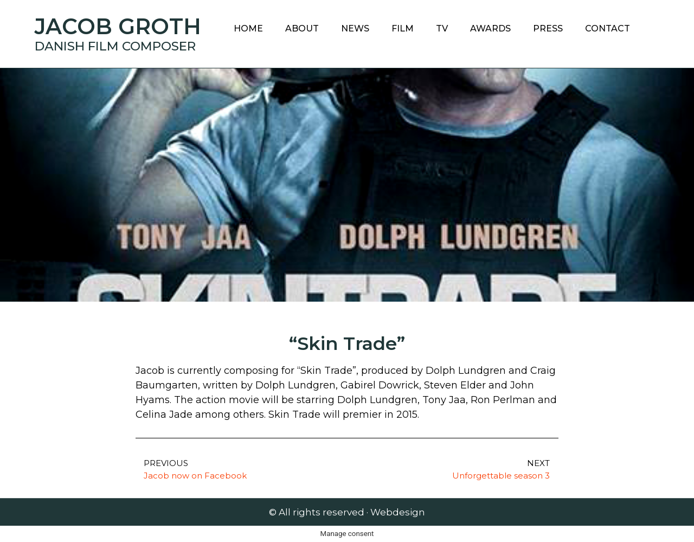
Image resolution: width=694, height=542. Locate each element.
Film (402, 28)
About (302, 28)
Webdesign (397, 512)
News (355, 28)
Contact (607, 28)
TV (442, 28)
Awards (490, 28)
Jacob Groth (118, 26)
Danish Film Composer (115, 46)
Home (248, 28)
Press (548, 28)
